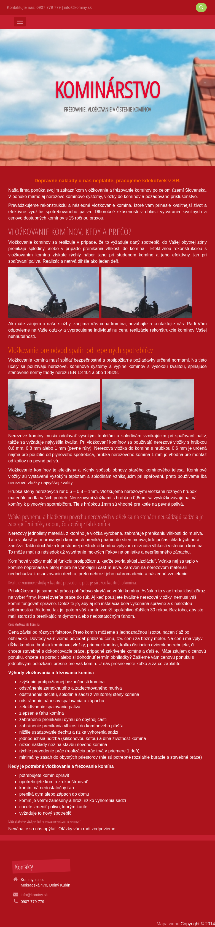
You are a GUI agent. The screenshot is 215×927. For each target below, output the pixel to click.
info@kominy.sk (78, 7)
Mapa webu (169, 923)
